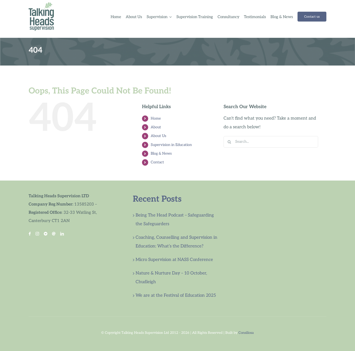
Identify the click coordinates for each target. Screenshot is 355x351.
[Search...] (271, 142)
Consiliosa (246, 333)
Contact (157, 162)
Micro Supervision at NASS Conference (174, 259)
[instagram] (37, 234)
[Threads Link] (54, 234)
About (156, 127)
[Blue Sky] (45, 234)
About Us (158, 136)
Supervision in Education (171, 145)
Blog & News (161, 153)
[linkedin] (62, 234)
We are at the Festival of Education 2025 (176, 295)
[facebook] (30, 234)
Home (156, 118)
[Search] (229, 142)
